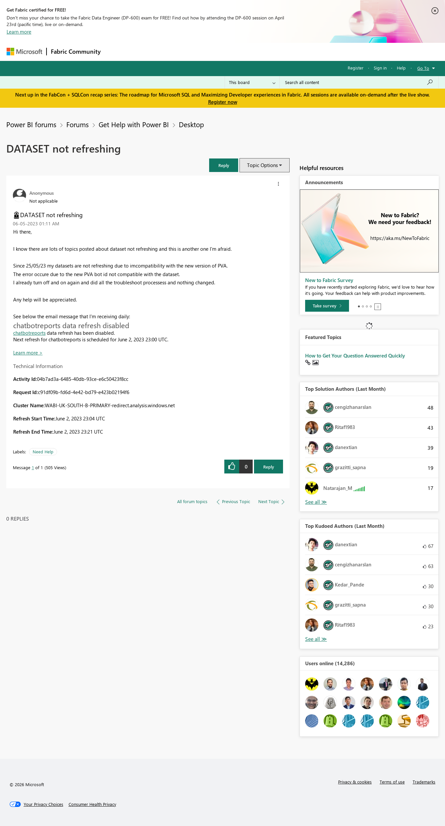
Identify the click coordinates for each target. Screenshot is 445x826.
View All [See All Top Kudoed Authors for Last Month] (316, 639)
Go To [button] (423, 68)
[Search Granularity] (252, 82)
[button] (223, 165)
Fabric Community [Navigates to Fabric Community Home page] (76, 51)
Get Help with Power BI (134, 124)
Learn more (19, 31)
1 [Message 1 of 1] (33, 467)
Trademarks (424, 781)
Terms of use (392, 781)
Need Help (43, 451)
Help (401, 68)
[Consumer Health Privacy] (92, 804)
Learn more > (28, 352)
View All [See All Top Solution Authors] (316, 502)
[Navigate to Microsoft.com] (24, 51)
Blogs (230, 51)
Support (284, 51)
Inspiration (145, 51)
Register (356, 68)
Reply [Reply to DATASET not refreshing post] (268, 467)
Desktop (191, 124)
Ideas (172, 51)
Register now (222, 102)
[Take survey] (327, 306)
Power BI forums (31, 124)
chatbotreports (29, 332)
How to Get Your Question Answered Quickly (355, 355)
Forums (116, 51)
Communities (201, 51)
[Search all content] (359, 82)
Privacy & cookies (355, 781)
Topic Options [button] (262, 165)
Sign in (380, 68)
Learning (256, 51)
